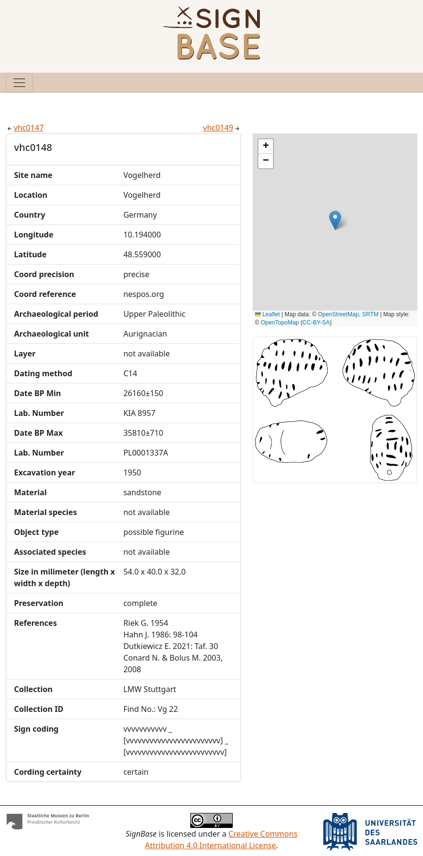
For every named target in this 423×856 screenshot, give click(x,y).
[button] (335, 220)
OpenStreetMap (338, 314)
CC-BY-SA (316, 322)
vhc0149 (222, 127)
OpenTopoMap (280, 322)
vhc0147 (25, 127)
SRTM (370, 314)
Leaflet (267, 314)
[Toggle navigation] (19, 82)
